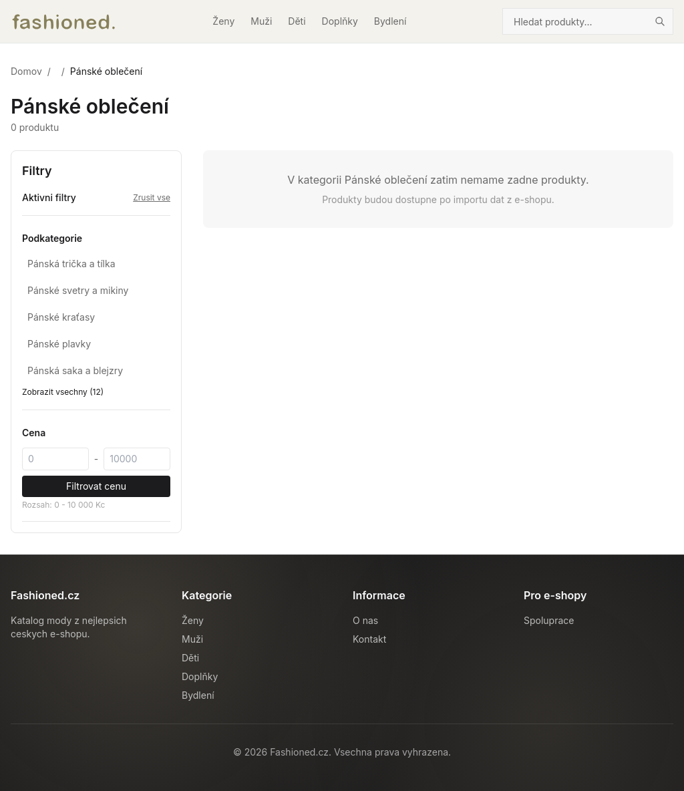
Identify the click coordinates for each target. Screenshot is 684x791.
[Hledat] (660, 21)
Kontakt (369, 639)
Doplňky (340, 21)
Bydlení (390, 21)
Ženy (223, 21)
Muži (261, 21)
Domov (26, 71)
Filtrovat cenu (96, 486)
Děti (296, 21)
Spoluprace (549, 620)
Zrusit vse (151, 197)
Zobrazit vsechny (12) (63, 392)
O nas (365, 620)
